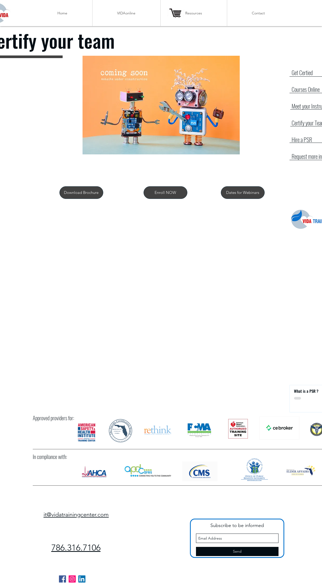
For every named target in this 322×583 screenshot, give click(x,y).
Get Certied (302, 72)
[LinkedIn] (81, 578)
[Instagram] (72, 578)
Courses (300, 89)
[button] (165, 192)
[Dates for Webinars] (243, 192)
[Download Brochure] (81, 192)
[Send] (237, 551)
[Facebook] (62, 578)
